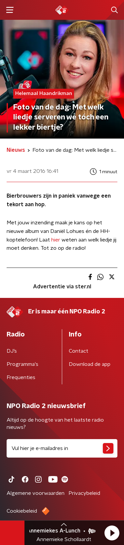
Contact (78, 351)
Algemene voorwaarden (35, 493)
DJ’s (12, 351)
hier (55, 239)
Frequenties (21, 377)
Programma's (22, 364)
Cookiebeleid (22, 511)
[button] (111, 532)
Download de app (89, 364)
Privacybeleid (84, 493)
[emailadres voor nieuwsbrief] (62, 448)
